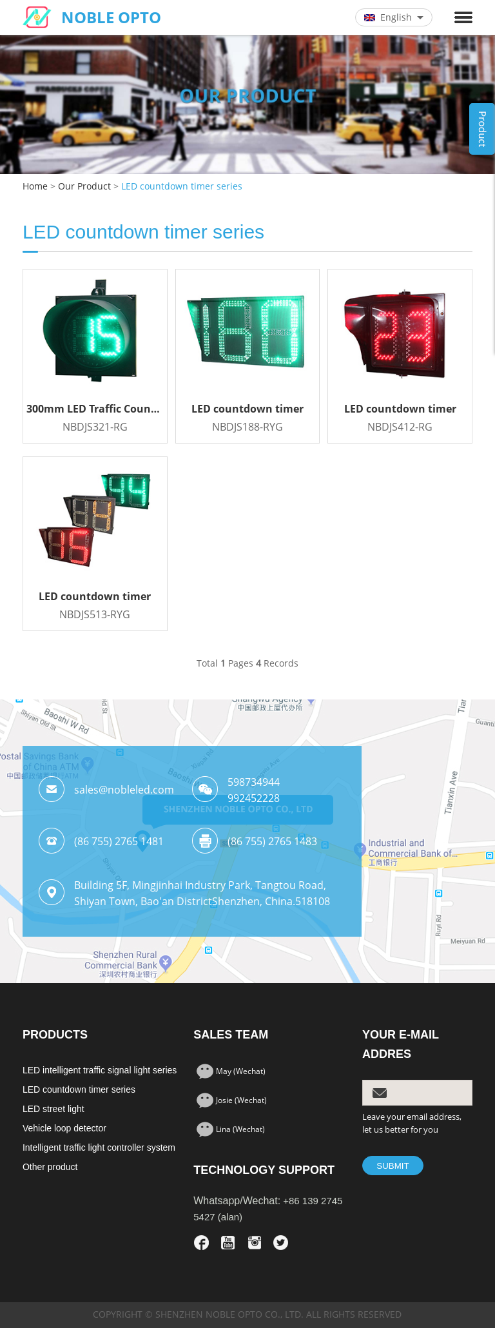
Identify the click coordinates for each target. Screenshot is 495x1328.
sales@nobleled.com (124, 790)
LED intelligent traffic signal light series (100, 1070)
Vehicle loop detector (64, 1128)
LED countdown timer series (181, 186)
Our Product (84, 186)
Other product (50, 1167)
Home (35, 186)
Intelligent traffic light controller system (99, 1147)
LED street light (53, 1109)
